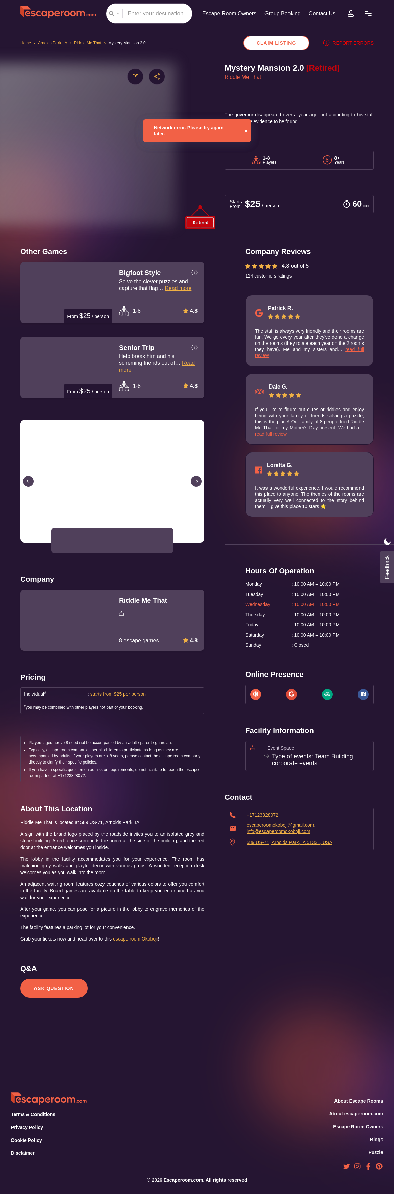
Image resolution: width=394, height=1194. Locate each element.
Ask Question (53, 988)
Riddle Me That (88, 43)
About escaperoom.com (356, 1113)
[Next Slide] (196, 481)
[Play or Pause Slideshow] (22, 542)
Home (26, 43)
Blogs (376, 1139)
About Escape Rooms (358, 1101)
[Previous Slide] (28, 481)
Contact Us (323, 13)
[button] (67, 540)
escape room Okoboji (146, 939)
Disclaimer (22, 1153)
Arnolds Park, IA (53, 43)
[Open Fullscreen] (202, 542)
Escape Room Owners (227, 13)
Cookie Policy (26, 1140)
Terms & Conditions (32, 1114)
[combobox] (147, 13)
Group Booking (282, 13)
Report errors (350, 43)
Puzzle (376, 1152)
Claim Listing (279, 43)
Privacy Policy (26, 1127)
